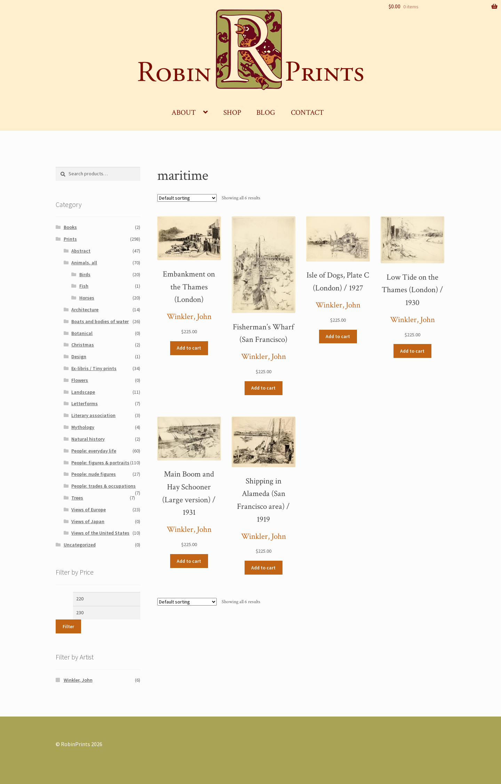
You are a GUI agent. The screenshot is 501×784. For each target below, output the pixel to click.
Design (78, 356)
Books (70, 227)
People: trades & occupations (103, 486)
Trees (77, 498)
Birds (84, 274)
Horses (86, 298)
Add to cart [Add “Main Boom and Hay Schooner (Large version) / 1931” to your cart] (189, 561)
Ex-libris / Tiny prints (94, 368)
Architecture (84, 309)
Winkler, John (189, 317)
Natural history (88, 439)
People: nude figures (93, 474)
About (184, 112)
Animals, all (84, 262)
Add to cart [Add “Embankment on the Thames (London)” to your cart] (189, 348)
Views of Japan (87, 521)
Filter (68, 626)
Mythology (82, 427)
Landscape (83, 392)
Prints (70, 239)
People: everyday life (93, 451)
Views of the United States (100, 533)
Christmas (82, 345)
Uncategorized (80, 545)
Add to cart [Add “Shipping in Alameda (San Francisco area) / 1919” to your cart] (263, 568)
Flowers (79, 380)
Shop (232, 112)
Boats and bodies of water (100, 321)
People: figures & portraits (100, 462)
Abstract (80, 251)
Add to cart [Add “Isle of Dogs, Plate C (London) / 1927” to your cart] (338, 336)
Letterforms (84, 403)
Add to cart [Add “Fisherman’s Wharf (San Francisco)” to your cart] (263, 388)
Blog (265, 112)
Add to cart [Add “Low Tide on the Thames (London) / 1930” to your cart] (412, 351)
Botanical (82, 333)
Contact (307, 112)
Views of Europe (88, 509)
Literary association (93, 415)
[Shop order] (187, 198)
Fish (83, 286)
